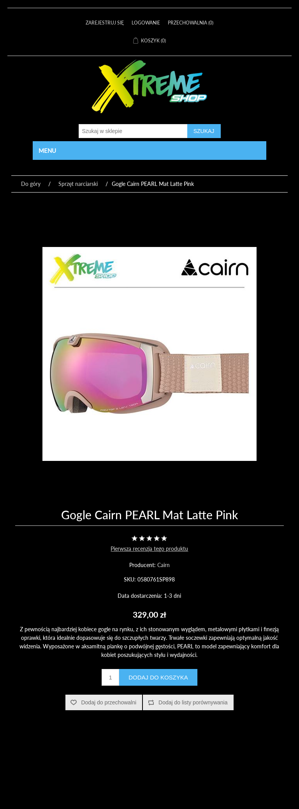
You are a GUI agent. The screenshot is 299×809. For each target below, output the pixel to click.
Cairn (163, 565)
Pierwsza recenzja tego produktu (149, 548)
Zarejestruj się (105, 23)
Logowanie (146, 23)
